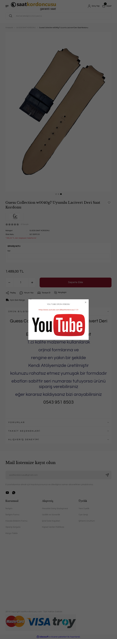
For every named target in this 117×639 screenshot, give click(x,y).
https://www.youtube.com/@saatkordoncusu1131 (59, 310)
